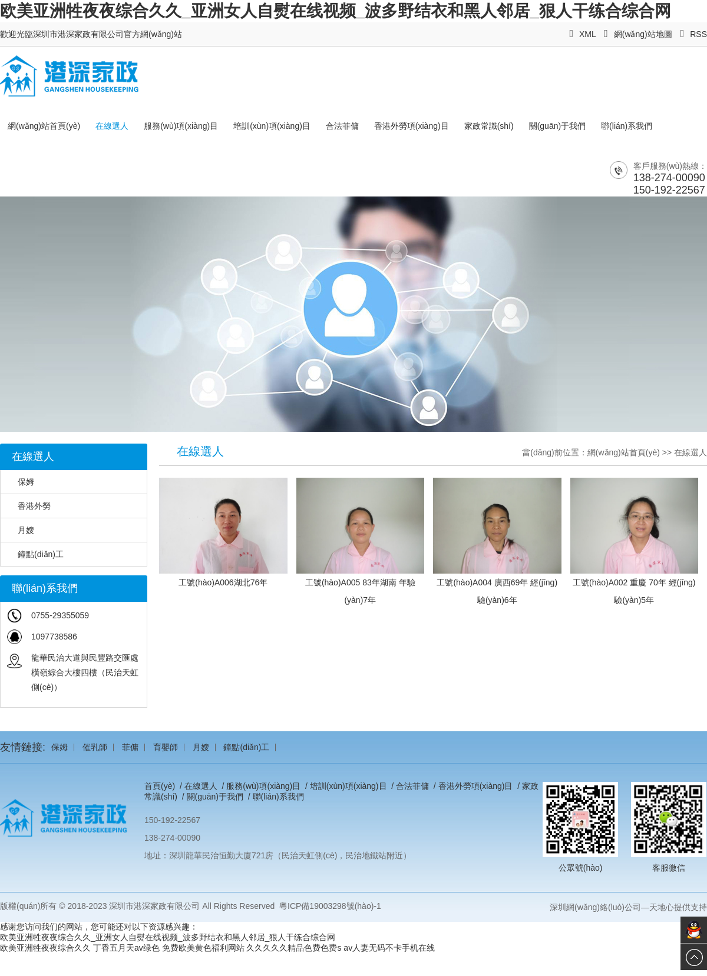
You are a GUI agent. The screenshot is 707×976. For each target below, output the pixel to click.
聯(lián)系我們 (626, 126)
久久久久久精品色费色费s (293, 947)
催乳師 (94, 747)
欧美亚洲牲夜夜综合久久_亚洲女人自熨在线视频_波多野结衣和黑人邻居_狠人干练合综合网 (335, 11)
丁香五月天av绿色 (126, 947)
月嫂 (20, 530)
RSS (693, 34)
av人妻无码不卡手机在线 (389, 947)
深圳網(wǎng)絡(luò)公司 (595, 907)
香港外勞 (28, 506)
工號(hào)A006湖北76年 (223, 582)
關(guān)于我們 (557, 126)
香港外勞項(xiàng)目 (411, 126)
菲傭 (130, 747)
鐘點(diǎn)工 (35, 554)
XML (582, 34)
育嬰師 (165, 747)
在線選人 (111, 126)
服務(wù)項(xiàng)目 (181, 126)
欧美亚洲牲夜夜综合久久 (45, 947)
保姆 (20, 482)
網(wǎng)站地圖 (638, 34)
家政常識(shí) (489, 126)
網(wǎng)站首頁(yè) (44, 126)
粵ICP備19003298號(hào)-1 (330, 906)
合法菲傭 (342, 126)
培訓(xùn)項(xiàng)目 (271, 126)
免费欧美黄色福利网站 (203, 947)
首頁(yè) (159, 786)
